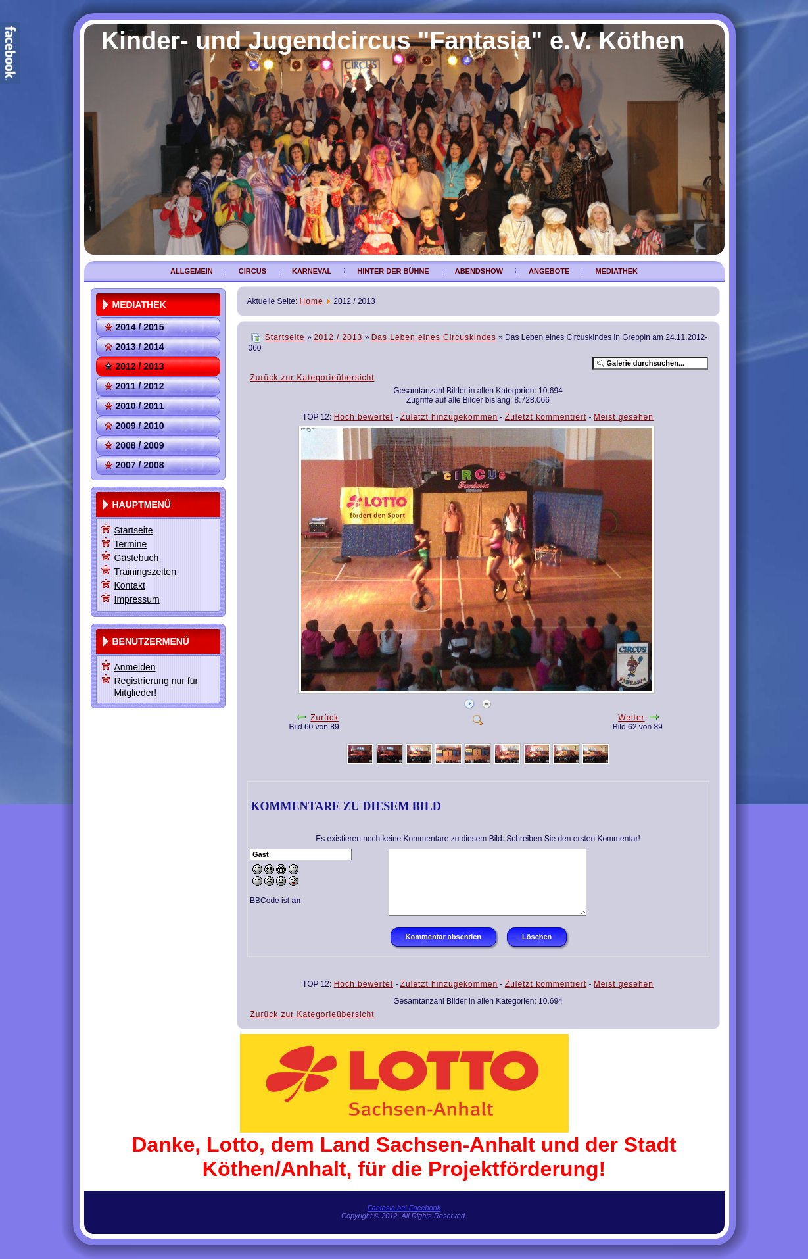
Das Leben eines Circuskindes (433, 337)
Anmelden (135, 667)
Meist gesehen (624, 417)
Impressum (137, 599)
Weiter (631, 717)
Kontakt (129, 585)
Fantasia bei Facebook (404, 1208)
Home (311, 301)
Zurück (324, 717)
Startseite (133, 530)
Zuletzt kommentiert (545, 417)
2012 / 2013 (338, 337)
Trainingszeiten (145, 571)
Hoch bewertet (363, 417)
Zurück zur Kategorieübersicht (312, 377)
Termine (130, 544)
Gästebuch (136, 558)
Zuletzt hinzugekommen (449, 417)
